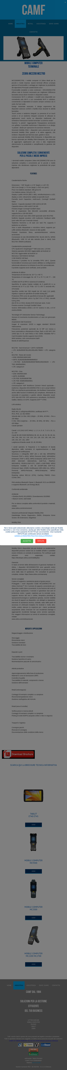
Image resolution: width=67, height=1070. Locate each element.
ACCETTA (27, 541)
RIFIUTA (40, 541)
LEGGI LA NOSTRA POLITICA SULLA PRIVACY (33, 536)
